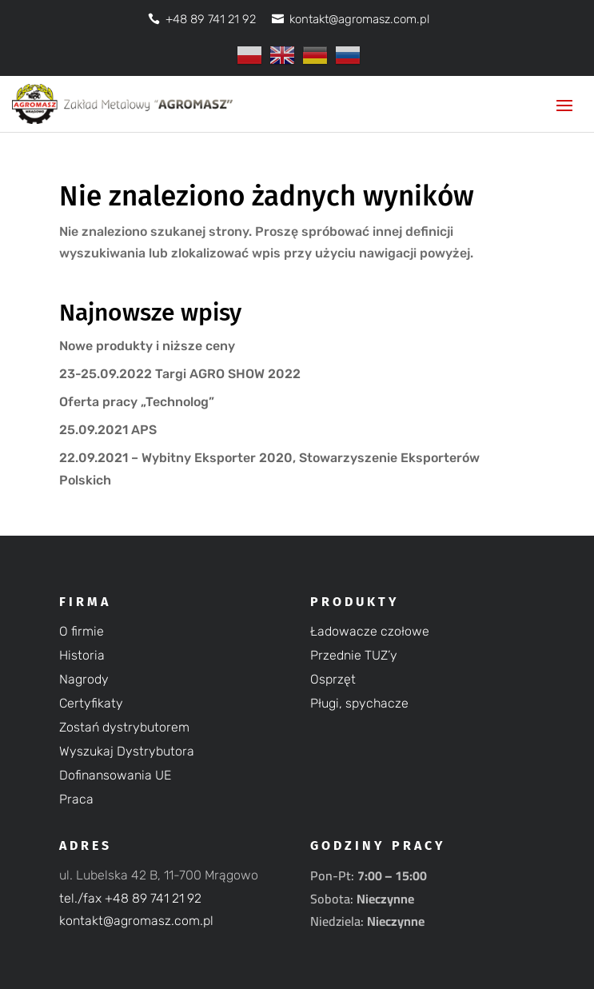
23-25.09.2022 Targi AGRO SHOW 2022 (180, 373)
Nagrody (84, 680)
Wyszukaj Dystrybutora (126, 752)
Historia (82, 656)
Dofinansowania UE (115, 776)
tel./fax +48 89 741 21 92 (130, 898)
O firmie (81, 632)
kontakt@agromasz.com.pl (136, 920)
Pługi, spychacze (359, 704)
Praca (76, 800)
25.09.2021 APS (108, 429)
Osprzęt (333, 680)
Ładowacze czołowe (369, 632)
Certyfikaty (91, 704)
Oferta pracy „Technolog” (136, 401)
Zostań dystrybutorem (124, 728)
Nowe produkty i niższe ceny (147, 345)
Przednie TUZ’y (353, 656)
